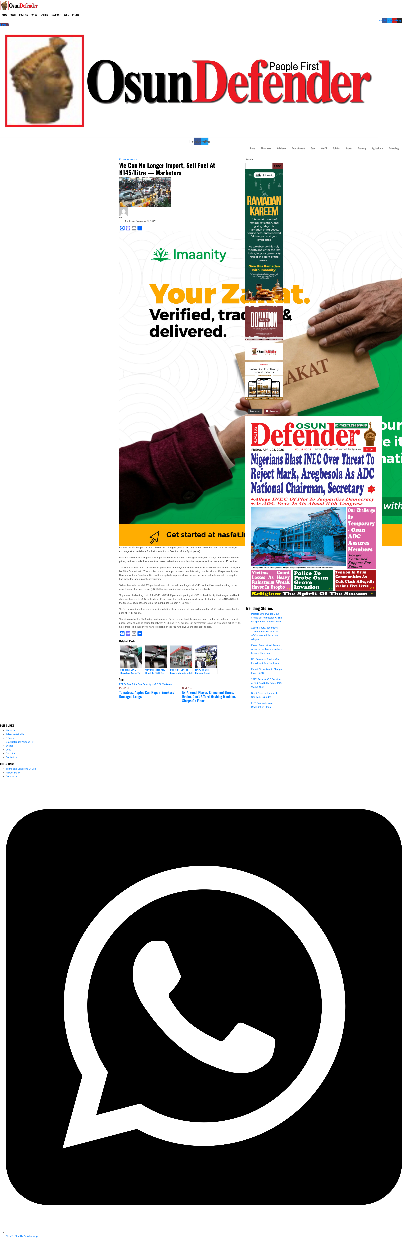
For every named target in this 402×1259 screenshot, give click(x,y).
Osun (13, 14)
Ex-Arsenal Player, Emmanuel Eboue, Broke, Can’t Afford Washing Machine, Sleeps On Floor (209, 696)
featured (134, 159)
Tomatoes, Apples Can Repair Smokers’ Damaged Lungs (147, 694)
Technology (394, 148)
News (4, 14)
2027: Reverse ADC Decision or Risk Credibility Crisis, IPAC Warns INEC (266, 683)
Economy (56, 14)
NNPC (155, 684)
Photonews (266, 148)
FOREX (122, 684)
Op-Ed (34, 14)
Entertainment (298, 148)
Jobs (66, 14)
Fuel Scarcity (144, 684)
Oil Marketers (165, 684)
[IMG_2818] (313, 509)
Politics (23, 14)
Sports (44, 14)
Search (249, 159)
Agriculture (377, 148)
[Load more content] (255, 411)
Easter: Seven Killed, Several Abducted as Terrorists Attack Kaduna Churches (266, 649)
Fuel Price (132, 684)
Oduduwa (281, 148)
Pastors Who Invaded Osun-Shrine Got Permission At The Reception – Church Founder (266, 617)
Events (75, 14)
